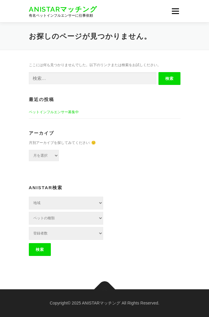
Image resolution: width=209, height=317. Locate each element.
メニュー (175, 11)
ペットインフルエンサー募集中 (54, 112)
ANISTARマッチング (63, 9)
